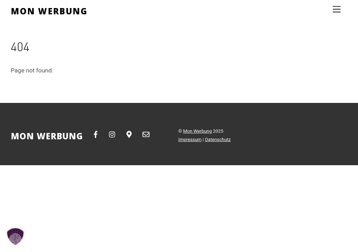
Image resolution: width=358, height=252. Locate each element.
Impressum (190, 139)
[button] (15, 236)
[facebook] (96, 134)
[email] (146, 134)
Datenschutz (218, 139)
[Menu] (337, 9)
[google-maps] (129, 134)
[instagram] (112, 134)
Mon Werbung (197, 131)
